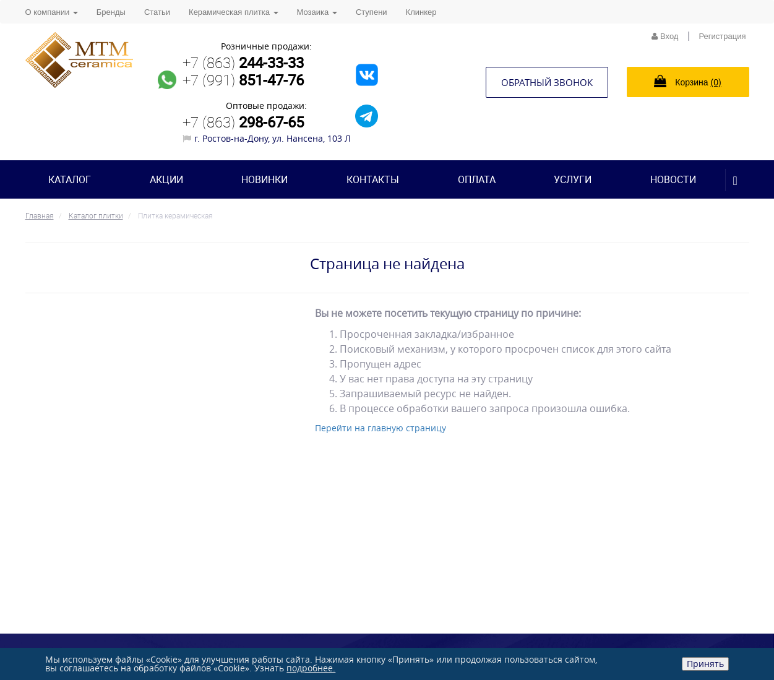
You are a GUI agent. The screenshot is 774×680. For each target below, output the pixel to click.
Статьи (157, 12)
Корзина (687, 81)
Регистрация (722, 36)
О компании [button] (51, 12)
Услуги (572, 179)
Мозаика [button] (317, 12)
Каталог (69, 179)
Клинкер (421, 12)
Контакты (372, 179)
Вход (664, 36)
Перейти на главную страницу (380, 428)
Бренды (111, 12)
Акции (166, 179)
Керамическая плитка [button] (233, 12)
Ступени (371, 12)
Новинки (264, 179)
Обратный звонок (547, 82)
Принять (705, 663)
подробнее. (310, 668)
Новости (673, 179)
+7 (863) (243, 62)
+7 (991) (243, 79)
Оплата (477, 179)
